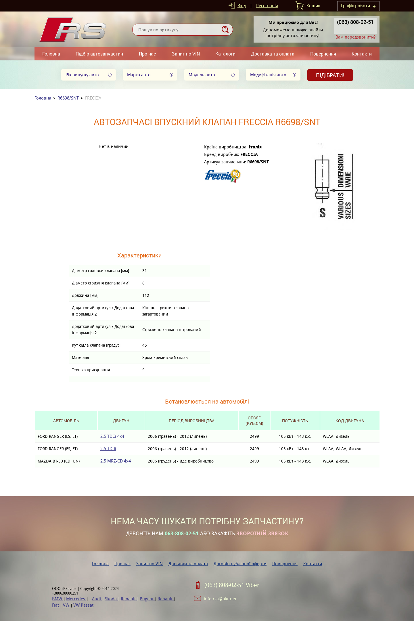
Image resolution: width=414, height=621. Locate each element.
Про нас (147, 54)
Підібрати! (330, 75)
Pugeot (147, 598)
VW (66, 605)
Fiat (56, 605)
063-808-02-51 (182, 533)
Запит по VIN (186, 54)
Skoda (111, 598)
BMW (57, 598)
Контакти (362, 54)
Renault (129, 598)
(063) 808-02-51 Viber (231, 585)
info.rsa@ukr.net (220, 598)
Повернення (323, 54)
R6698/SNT (68, 98)
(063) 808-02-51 (355, 21)
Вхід (241, 5)
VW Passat (83, 605)
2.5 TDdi (108, 448)
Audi (97, 598)
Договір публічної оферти (240, 563)
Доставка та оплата (272, 54)
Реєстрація (267, 5)
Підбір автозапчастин (99, 54)
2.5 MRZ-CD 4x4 (115, 461)
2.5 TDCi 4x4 (112, 436)
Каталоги (225, 54)
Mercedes (76, 598)
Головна (51, 54)
